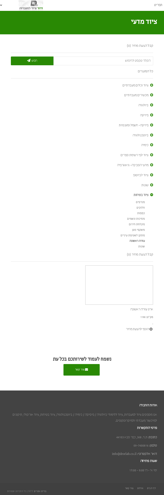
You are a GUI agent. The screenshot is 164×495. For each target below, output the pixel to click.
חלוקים (141, 207)
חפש (32, 60)
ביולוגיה (143, 105)
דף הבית (151, 488)
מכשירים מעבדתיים (136, 95)
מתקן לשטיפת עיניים (133, 235)
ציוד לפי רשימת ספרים (134, 155)
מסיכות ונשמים (136, 219)
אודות (140, 488)
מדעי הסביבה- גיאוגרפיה (132, 165)
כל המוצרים (145, 71)
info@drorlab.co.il (124, 454)
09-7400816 (141, 445)
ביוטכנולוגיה (140, 135)
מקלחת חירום (137, 224)
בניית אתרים (40, 491)
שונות (144, 185)
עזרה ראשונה (137, 241)
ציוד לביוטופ (140, 175)
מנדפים (140, 202)
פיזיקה (144, 115)
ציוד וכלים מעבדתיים (135, 85)
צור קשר (81, 369)
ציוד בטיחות (141, 195)
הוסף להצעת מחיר (139, 329)
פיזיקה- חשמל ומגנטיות (133, 125)
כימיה (144, 145)
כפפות (141, 213)
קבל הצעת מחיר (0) (140, 45)
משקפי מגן (138, 230)
